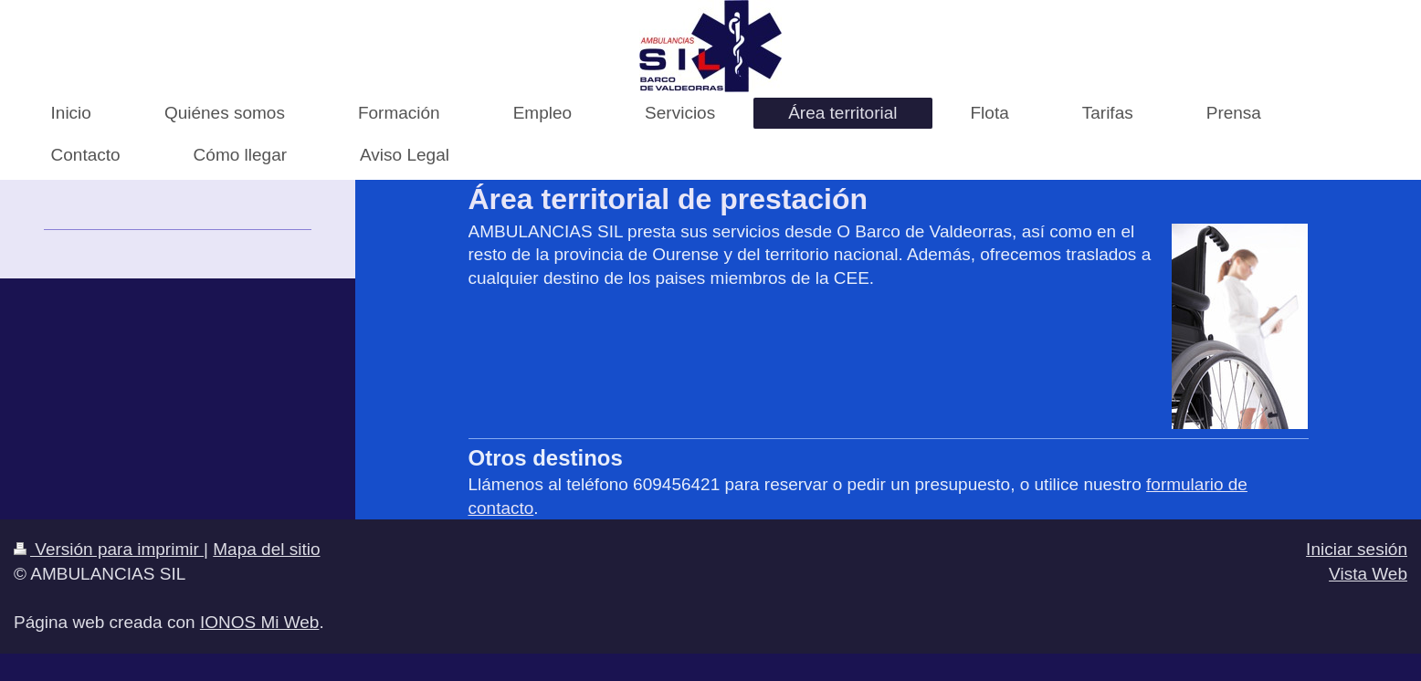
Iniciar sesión (1356, 549)
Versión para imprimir (109, 549)
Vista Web (1368, 573)
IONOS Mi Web (260, 622)
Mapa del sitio (266, 549)
